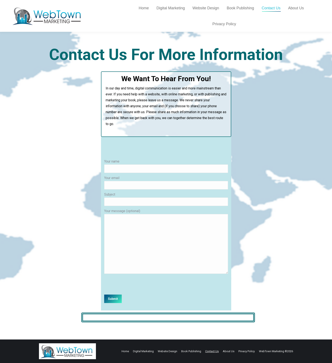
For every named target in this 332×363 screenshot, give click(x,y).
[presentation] (136, 284)
